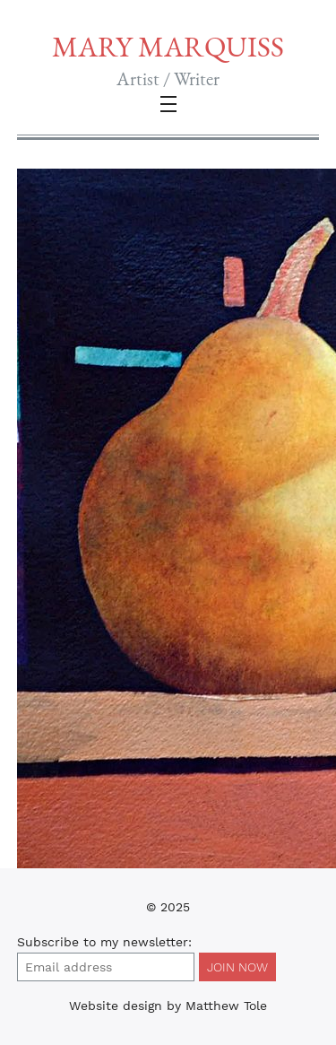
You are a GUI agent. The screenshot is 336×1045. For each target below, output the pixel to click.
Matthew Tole (226, 1005)
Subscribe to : (104, 942)
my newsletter (144, 942)
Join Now (237, 967)
